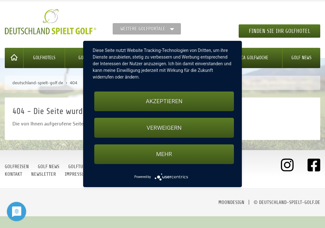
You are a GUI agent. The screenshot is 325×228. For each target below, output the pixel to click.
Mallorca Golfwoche (247, 57)
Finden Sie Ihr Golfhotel (279, 31)
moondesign (231, 202)
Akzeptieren (164, 101)
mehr (164, 154)
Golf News (301, 57)
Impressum (76, 174)
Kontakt (13, 174)
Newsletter (43, 174)
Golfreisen (17, 166)
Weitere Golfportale (142, 29)
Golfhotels (44, 57)
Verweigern (164, 127)
